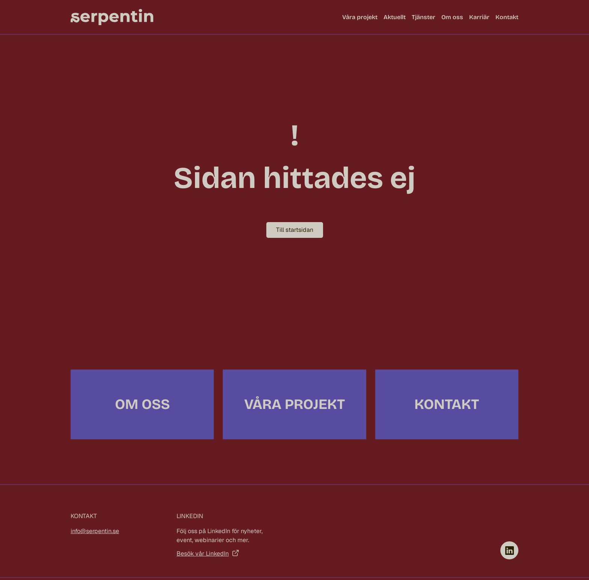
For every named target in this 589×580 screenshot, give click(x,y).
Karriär (479, 17)
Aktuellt (395, 17)
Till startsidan (294, 230)
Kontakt (506, 17)
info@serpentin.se (95, 531)
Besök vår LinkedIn (203, 553)
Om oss (452, 17)
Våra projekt (360, 17)
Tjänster (423, 17)
